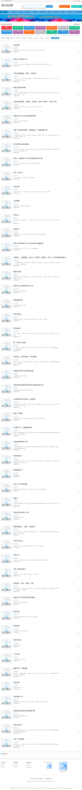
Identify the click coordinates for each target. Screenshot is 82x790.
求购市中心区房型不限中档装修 (24, 597)
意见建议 (2, 767)
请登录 (79, 1)
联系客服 (73, 12)
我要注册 (75, 1)
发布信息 (56, 38)
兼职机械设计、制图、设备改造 (24, 526)
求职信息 (17, 12)
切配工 (15, 498)
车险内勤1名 (17, 456)
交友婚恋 (31, 12)
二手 (37, 8)
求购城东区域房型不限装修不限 (24, 711)
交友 (39, 8)
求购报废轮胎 (18, 300)
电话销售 (16, 45)
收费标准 (66, 12)
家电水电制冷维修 (19, 87)
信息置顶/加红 (29, 767)
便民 (42, 8)
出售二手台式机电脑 (20, 484)
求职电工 (16, 229)
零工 (32, 8)
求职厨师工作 (18, 696)
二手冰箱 (16, 654)
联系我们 (2, 765)
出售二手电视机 (18, 739)
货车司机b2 (17, 314)
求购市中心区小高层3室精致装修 (24, 116)
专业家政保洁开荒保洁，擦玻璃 (24, 399)
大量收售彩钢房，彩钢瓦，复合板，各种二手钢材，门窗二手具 (35, 102)
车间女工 (16, 215)
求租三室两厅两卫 (19, 569)
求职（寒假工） (18, 172)
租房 (35, 8)
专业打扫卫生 (18, 541)
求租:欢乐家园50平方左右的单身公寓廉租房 (28, 243)
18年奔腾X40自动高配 (21, 144)
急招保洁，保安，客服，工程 (23, 583)
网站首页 (3, 12)
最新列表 (3, 38)
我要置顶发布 (77, 24)
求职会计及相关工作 (20, 59)
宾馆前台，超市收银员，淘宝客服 (25, 356)
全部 (8, 38)
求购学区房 (17, 640)
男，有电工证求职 (19, 342)
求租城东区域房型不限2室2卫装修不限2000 (28, 385)
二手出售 (38, 12)
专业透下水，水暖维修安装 (22, 427)
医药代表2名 (17, 725)
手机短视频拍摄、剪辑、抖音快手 (25, 73)
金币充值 (15, 767)
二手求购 (45, 12)
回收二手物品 (18, 413)
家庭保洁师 (17, 271)
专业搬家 (16, 201)
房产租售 (24, 12)
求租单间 (16, 682)
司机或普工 (17, 328)
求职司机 (16, 186)
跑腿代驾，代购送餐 (20, 668)
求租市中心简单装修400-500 (23, 286)
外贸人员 (16, 555)
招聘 (30, 8)
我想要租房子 (18, 470)
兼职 (27, 8)
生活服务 (52, 12)
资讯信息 (59, 12)
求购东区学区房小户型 (21, 512)
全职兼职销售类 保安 (20, 441)
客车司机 (16, 611)
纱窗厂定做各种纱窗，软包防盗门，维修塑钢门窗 (30, 130)
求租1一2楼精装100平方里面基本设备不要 (28, 158)
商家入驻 (15, 765)
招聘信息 (10, 12)
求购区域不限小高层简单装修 (23, 371)
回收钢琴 (16, 626)
